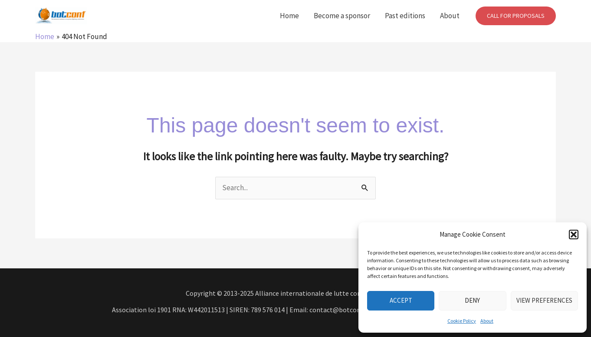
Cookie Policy (461, 320)
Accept (401, 300)
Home (289, 15)
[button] (573, 234)
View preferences (544, 300)
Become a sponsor (342, 15)
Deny (472, 300)
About (486, 320)
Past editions (405, 15)
